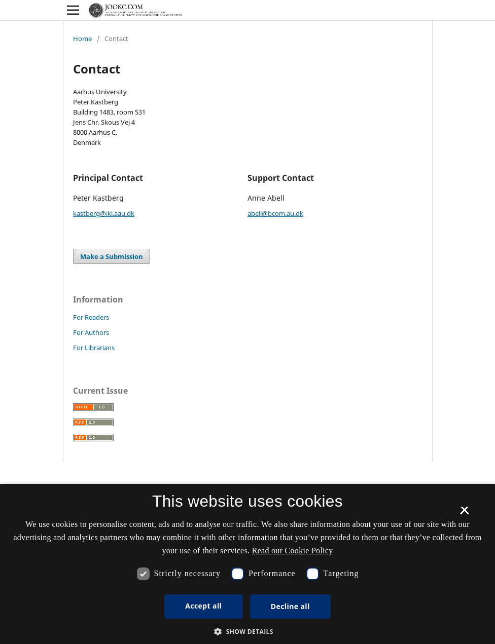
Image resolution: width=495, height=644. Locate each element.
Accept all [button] (203, 606)
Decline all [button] (290, 606)
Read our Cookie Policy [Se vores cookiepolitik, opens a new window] (292, 550)
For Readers (91, 317)
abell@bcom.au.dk (275, 213)
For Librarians (94, 347)
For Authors (91, 332)
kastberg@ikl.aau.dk (103, 213)
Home (82, 38)
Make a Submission (111, 256)
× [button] (464, 514)
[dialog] (247, 564)
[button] (247, 631)
